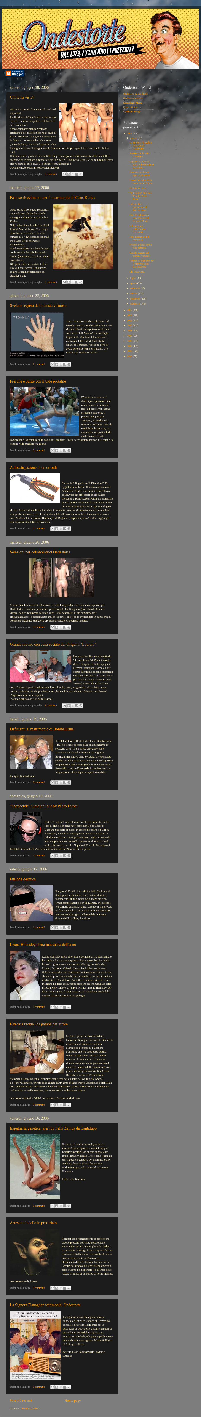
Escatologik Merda (132, 103)
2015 (130, 351)
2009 (130, 320)
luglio (133, 278)
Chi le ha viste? (22, 97)
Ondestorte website (133, 98)
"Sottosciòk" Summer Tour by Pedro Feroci (44, 806)
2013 (130, 341)
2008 (130, 315)
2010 (130, 325)
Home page (72, 1400)
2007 (130, 310)
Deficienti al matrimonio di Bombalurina (42, 729)
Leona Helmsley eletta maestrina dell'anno (43, 944)
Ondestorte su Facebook (135, 93)
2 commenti (39, 364)
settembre (135, 288)
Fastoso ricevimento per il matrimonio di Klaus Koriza (52, 197)
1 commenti (51, 705)
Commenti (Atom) (30, 1408)
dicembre (135, 303)
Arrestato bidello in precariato (33, 1223)
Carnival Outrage (132, 111)
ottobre (134, 293)
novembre (135, 298)
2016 (130, 356)
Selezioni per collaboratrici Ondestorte (40, 552)
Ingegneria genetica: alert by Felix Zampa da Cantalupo (53, 1128)
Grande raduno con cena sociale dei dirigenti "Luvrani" (53, 644)
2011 (130, 330)
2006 (130, 133)
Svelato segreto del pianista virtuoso (38, 305)
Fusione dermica (23, 879)
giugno (134, 138)
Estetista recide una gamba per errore (39, 1024)
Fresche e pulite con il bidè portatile (38, 381)
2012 (130, 335)
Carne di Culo (130, 107)
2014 (130, 346)
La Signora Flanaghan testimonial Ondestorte (45, 1305)
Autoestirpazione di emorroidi (33, 467)
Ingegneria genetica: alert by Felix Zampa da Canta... (141, 164)
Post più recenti (21, 1400)
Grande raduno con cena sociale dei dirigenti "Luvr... (139, 218)
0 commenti (51, 174)
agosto (133, 283)
